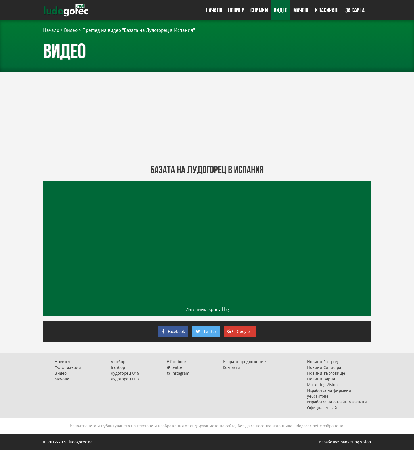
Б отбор (118, 367)
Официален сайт (323, 407)
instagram (178, 373)
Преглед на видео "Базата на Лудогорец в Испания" (139, 30)
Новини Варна (321, 379)
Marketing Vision (322, 384)
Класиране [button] (327, 10)
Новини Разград (322, 361)
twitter (175, 367)
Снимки (259, 10)
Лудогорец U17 (125, 379)
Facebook (173, 331)
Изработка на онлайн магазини (337, 402)
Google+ (239, 331)
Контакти (231, 367)
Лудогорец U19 (125, 373)
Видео (281, 10)
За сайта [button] (355, 10)
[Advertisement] (206, 118)
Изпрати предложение (244, 361)
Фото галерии (68, 367)
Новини (236, 10)
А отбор (118, 361)
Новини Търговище (326, 373)
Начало (214, 10)
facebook (177, 361)
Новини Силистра (324, 367)
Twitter (206, 331)
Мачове (301, 10)
